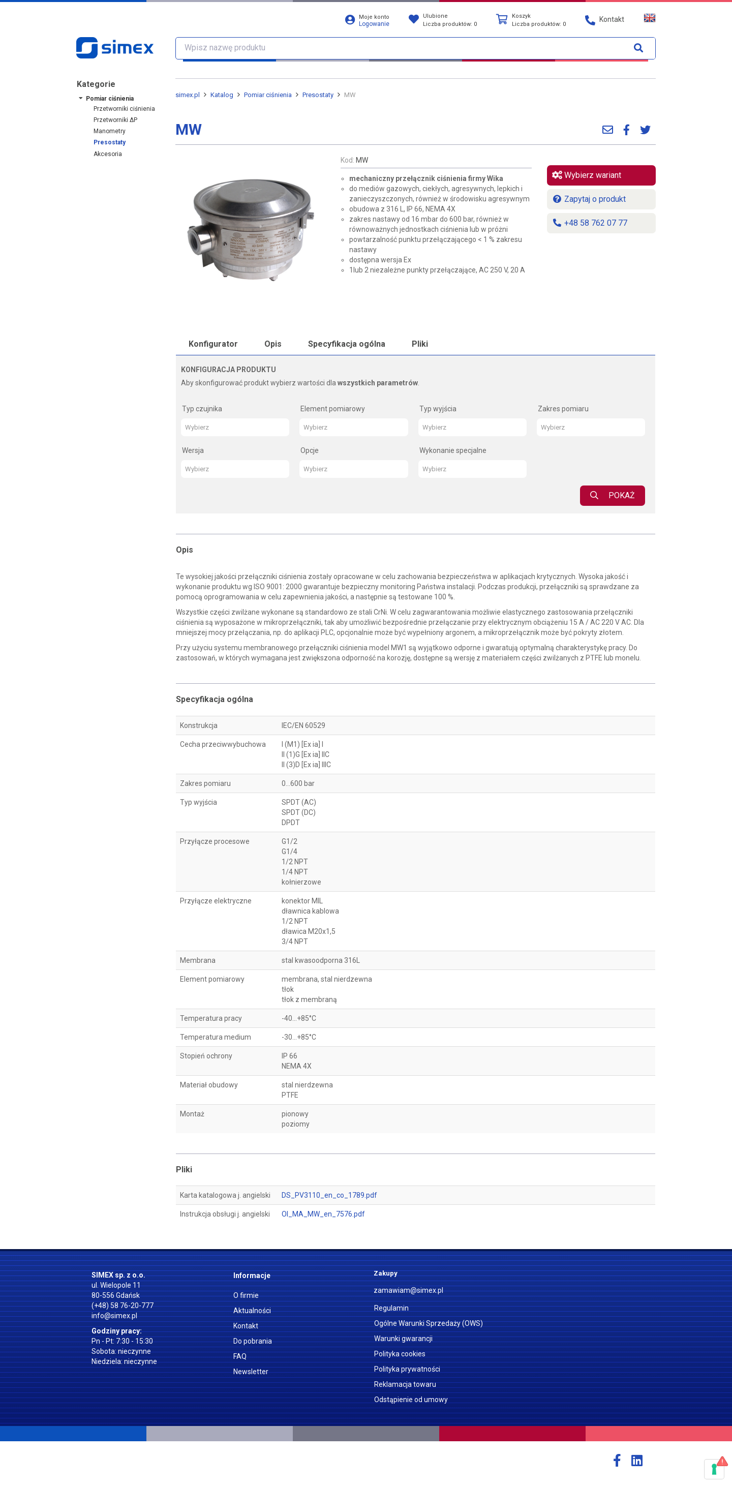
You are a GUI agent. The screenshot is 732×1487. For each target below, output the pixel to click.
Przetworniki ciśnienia (124, 108)
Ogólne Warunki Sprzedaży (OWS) (428, 1323)
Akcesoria (108, 154)
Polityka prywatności (407, 1369)
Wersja (193, 450)
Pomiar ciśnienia (110, 98)
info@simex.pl (114, 1316)
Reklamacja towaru (405, 1384)
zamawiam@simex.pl (408, 1290)
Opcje (309, 450)
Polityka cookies (399, 1354)
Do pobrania (252, 1341)
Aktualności (252, 1311)
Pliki (420, 344)
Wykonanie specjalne (452, 450)
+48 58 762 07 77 (589, 223)
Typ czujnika (202, 408)
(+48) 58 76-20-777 (123, 1305)
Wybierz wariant (586, 175)
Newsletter (250, 1372)
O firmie (246, 1295)
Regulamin (391, 1308)
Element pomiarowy (332, 408)
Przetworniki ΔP (115, 120)
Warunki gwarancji (403, 1338)
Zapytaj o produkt (589, 199)
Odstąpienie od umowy (411, 1399)
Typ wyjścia (437, 408)
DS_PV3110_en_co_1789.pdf (329, 1195)
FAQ (240, 1356)
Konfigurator (213, 344)
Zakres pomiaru (563, 408)
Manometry (110, 131)
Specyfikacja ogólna (346, 344)
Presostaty (110, 142)
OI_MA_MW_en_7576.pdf (323, 1214)
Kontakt (245, 1326)
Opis (273, 344)
